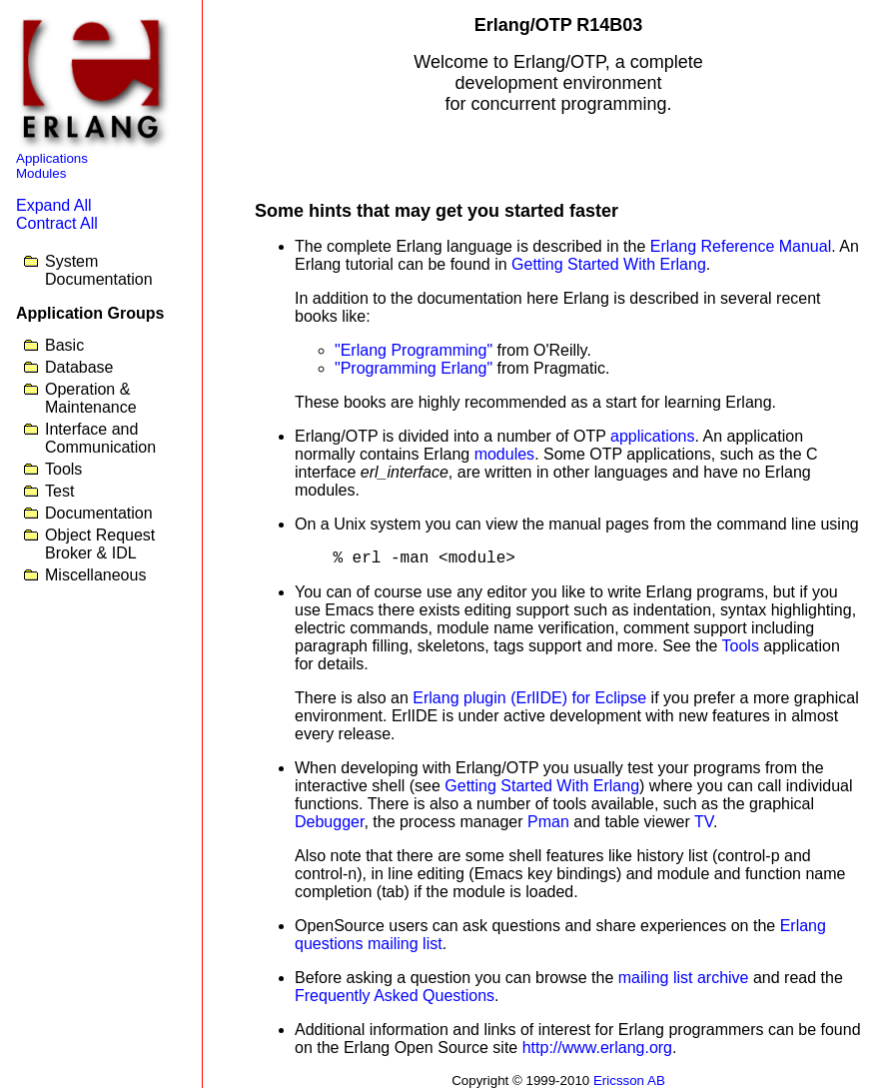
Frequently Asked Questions (394, 995)
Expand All (54, 205)
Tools (740, 645)
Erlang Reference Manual (740, 246)
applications (652, 436)
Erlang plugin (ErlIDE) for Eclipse (529, 697)
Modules (41, 173)
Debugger (329, 821)
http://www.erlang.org (597, 1047)
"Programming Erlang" (413, 368)
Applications (52, 158)
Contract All (57, 223)
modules (504, 454)
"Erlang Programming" (413, 350)
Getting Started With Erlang (608, 264)
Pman (548, 821)
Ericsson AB (629, 1080)
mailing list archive (683, 977)
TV (703, 821)
